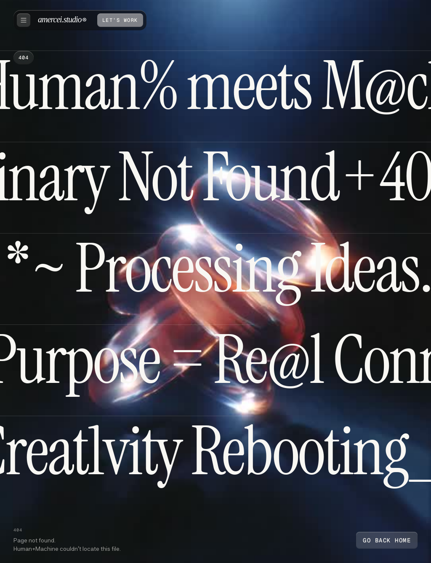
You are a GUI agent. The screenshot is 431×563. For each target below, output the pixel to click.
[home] (62, 20)
